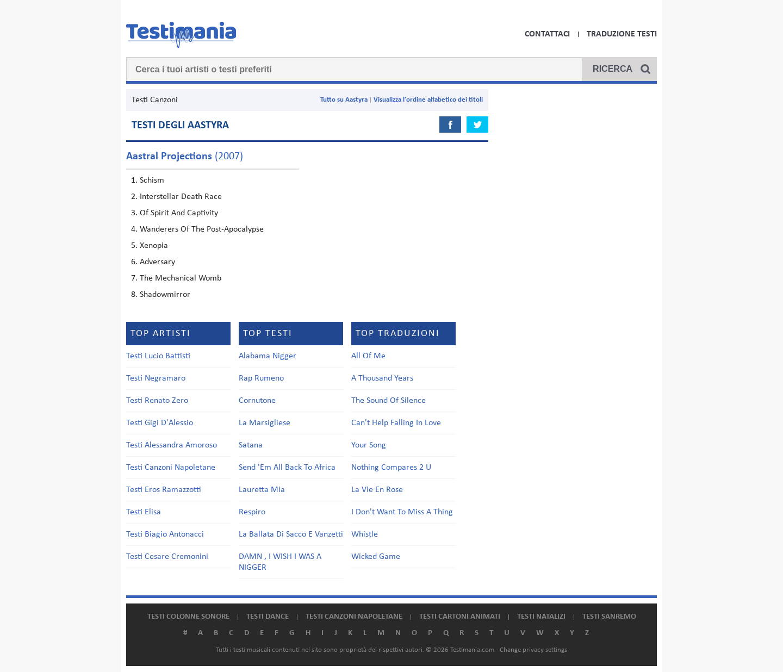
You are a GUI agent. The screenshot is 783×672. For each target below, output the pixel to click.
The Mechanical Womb (180, 278)
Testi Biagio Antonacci (165, 534)
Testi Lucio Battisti (158, 356)
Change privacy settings (533, 650)
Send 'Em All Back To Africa (287, 467)
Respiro (252, 512)
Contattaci (547, 34)
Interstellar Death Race (181, 196)
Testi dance (267, 617)
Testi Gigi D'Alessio (159, 423)
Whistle (364, 534)
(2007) (184, 156)
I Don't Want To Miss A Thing (402, 512)
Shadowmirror (165, 294)
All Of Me (368, 356)
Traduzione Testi (622, 34)
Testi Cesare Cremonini (167, 556)
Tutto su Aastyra (344, 99)
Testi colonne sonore (188, 617)
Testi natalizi (541, 617)
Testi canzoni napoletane (354, 617)
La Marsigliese (264, 423)
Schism (152, 180)
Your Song (368, 445)
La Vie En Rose (377, 490)
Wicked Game (375, 556)
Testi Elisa (143, 512)
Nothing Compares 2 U (391, 467)
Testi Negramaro (155, 378)
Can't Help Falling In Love (396, 423)
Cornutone (257, 400)
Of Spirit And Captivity (179, 213)
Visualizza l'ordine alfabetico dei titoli (428, 99)
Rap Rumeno (261, 378)
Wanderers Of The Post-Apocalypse (202, 229)
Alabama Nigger (267, 356)
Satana (251, 445)
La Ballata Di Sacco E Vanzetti (291, 534)
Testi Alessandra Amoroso (171, 445)
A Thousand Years (382, 378)
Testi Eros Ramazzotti (163, 490)
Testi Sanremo (609, 617)
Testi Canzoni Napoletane (170, 467)
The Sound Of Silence (388, 400)
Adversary (157, 262)
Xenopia (154, 245)
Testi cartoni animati (459, 617)
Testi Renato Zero (157, 400)
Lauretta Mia (262, 490)
